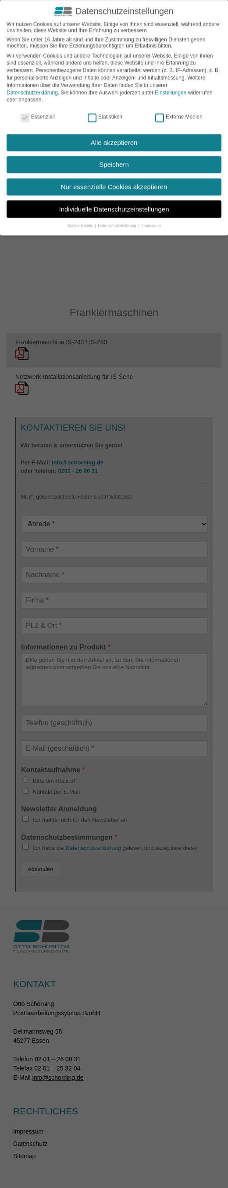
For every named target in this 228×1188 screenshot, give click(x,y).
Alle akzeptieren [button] (114, 135)
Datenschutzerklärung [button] (117, 218)
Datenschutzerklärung (32, 85)
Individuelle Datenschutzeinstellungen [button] (114, 202)
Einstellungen (170, 85)
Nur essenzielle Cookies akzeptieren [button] (114, 179)
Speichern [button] (114, 157)
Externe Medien (179, 110)
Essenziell (38, 110)
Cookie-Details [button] (80, 218)
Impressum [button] (151, 218)
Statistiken (105, 110)
